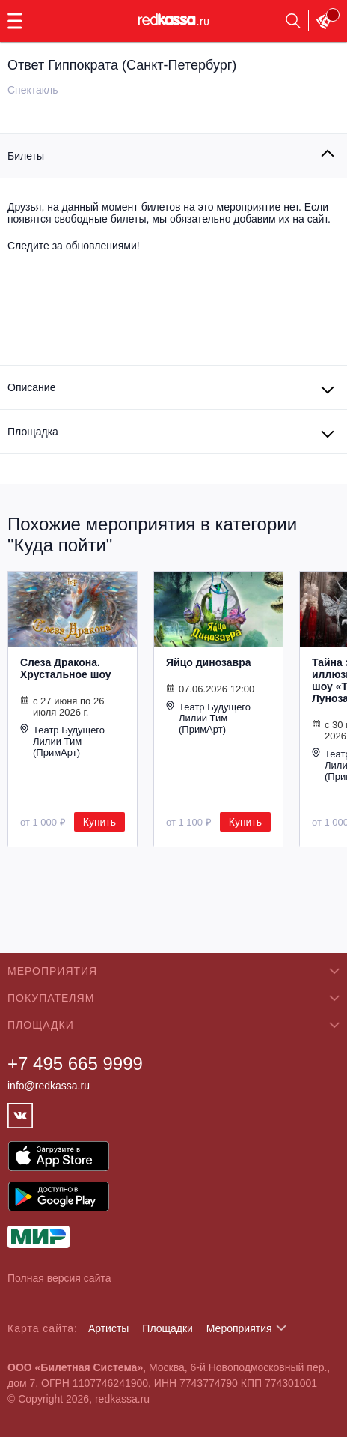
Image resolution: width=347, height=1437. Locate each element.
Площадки (167, 1328)
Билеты (25, 156)
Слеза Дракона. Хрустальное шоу (65, 668)
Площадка (32, 432)
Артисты (108, 1328)
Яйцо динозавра (208, 662)
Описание (31, 387)
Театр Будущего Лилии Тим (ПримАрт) (62, 741)
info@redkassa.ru (48, 1086)
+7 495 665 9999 (75, 1063)
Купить (99, 822)
